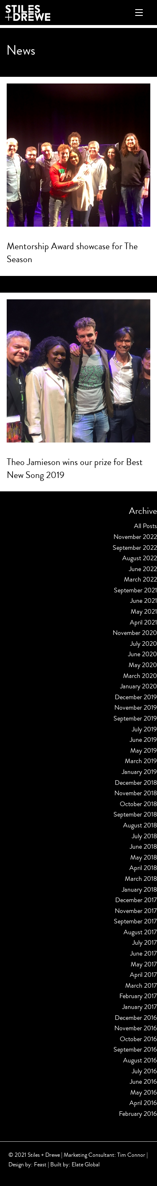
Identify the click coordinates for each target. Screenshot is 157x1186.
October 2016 (138, 1039)
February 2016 (138, 1113)
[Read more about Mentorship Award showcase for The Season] (78, 155)
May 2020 (143, 665)
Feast (40, 1164)
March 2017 (141, 985)
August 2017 (140, 932)
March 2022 (140, 579)
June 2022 (143, 569)
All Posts (145, 526)
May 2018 (143, 857)
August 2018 (140, 825)
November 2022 (135, 536)
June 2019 (143, 739)
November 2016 (135, 1028)
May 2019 (143, 750)
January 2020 (138, 686)
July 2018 (144, 836)
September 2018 (135, 814)
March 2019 (141, 761)
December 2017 (136, 900)
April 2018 (143, 867)
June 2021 (143, 600)
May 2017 (144, 964)
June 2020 (142, 654)
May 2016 (143, 1092)
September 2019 (135, 718)
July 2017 (144, 942)
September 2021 (135, 590)
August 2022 (139, 558)
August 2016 (140, 1060)
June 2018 (143, 846)
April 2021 (143, 622)
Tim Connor (131, 1155)
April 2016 (143, 1103)
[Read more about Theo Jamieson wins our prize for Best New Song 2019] (78, 371)
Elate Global (86, 1164)
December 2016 (136, 1017)
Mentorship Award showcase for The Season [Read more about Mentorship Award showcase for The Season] (72, 253)
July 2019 (144, 729)
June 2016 (143, 1081)
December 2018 (136, 782)
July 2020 (143, 643)
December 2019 (136, 697)
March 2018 (141, 878)
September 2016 (135, 1049)
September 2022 (135, 547)
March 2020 (140, 675)
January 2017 (139, 1007)
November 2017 (136, 910)
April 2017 (143, 974)
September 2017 (135, 921)
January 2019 (139, 771)
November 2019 (135, 707)
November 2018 (135, 793)
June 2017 (143, 953)
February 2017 (138, 996)
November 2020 (135, 632)
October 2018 (138, 804)
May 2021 (144, 611)
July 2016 (144, 1071)
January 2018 (139, 889)
